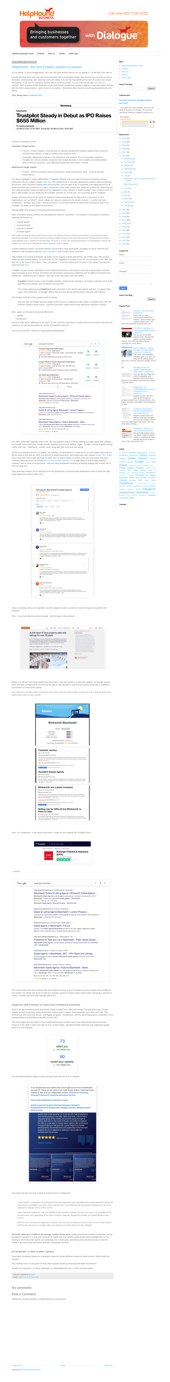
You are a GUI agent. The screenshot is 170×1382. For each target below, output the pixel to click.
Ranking (135, 473)
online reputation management (136, 495)
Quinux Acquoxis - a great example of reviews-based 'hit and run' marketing (143, 350)
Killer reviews (143, 465)
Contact (62, 54)
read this (47, 182)
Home (62, 1365)
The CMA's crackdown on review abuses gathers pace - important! (144, 330)
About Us (51, 54)
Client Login (73, 54)
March (126, 199)
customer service (126, 489)
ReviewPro (152, 478)
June (126, 188)
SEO (140, 480)
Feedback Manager (126, 462)
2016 (124, 223)
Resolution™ (151, 473)
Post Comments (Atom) (31, 1370)
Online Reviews (140, 470)
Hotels (123, 465)
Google (139, 461)
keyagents (149, 489)
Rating (141, 473)
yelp (132, 498)
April (126, 195)
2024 (124, 145)
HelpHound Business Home (22, 54)
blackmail (122, 486)
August (127, 172)
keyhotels (142, 492)
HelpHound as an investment (28, 1277)
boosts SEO (101, 455)
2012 (124, 237)
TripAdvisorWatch (142, 483)
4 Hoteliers (123, 453)
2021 (124, 156)
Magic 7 (153, 465)
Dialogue (143, 455)
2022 (124, 152)
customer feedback (149, 486)
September (128, 169)
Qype (128, 473)
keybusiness (127, 492)
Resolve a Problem (126, 475)
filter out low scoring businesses (57, 460)
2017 (124, 220)
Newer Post (17, 1365)
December (128, 159)
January (127, 206)
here (96, 83)
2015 (124, 227)
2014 (124, 230)
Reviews (123, 480)
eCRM (138, 489)
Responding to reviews (145, 475)
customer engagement (134, 486)
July (126, 176)
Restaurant (123, 478)
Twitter (153, 483)
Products (40, 54)
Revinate (133, 480)
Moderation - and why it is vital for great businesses (143, 429)
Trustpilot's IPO (35, 95)
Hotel (154, 462)
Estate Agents (137, 458)
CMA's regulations (50, 251)
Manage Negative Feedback (131, 468)
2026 (124, 138)
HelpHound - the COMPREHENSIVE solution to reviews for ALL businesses (144, 390)
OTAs (129, 470)
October (127, 165)
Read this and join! (131, 184)
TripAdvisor (126, 483)
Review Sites (141, 478)
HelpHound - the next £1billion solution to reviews (47, 67)
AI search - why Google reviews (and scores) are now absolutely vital (142, 411)
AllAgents (132, 453)
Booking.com (143, 453)
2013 (124, 234)
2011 (124, 241)
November (128, 162)
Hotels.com (133, 465)
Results (132, 478)
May (126, 192)
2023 (124, 149)
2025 (124, 142)
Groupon (147, 462)
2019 (124, 213)
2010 (124, 244)
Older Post (108, 1365)
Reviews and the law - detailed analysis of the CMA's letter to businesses (143, 369)
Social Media (150, 480)
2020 (124, 210)
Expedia (153, 458)
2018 (124, 217)
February (127, 202)
